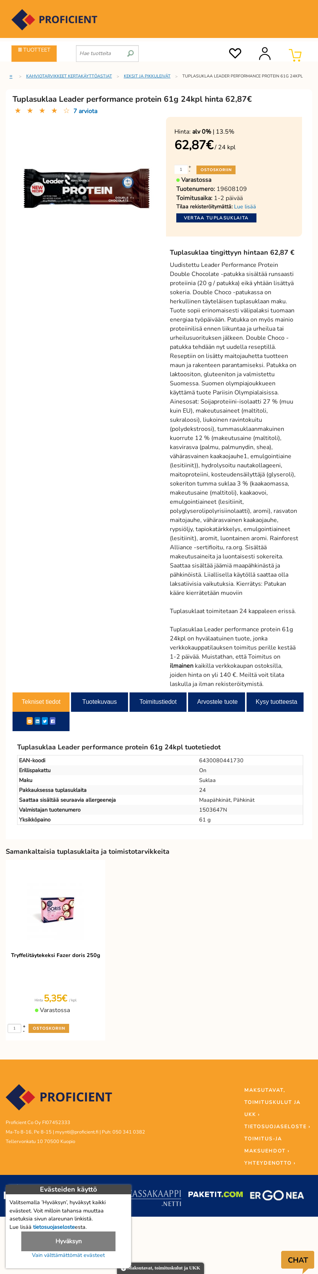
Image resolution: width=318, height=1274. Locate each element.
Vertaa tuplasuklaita (216, 218)
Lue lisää (245, 206)
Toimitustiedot (158, 701)
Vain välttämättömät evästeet (68, 1255)
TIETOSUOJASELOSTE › (277, 1126)
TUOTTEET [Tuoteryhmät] (34, 50)
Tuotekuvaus (99, 701)
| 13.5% (213, 132)
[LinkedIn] (37, 721)
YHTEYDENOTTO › (270, 1163)
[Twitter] (45, 721)
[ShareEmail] (30, 721)
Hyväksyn (68, 1241)
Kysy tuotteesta (276, 701)
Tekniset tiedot (41, 701)
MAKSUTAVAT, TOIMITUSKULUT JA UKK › (272, 1102)
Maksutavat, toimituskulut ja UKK (160, 1268)
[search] (130, 50)
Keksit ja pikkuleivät (147, 76)
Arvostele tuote (217, 701)
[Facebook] (52, 721)
